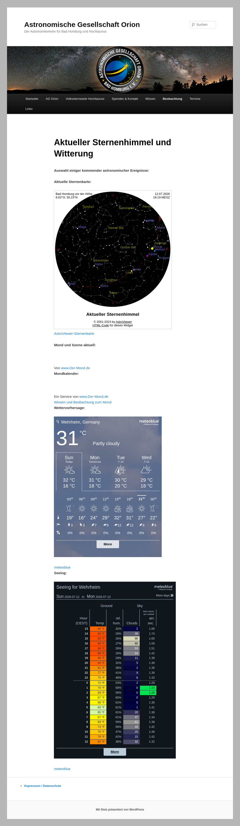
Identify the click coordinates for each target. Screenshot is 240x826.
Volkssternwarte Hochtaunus (85, 98)
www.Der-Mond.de (75, 368)
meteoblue (62, 567)
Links (28, 109)
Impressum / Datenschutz (42, 786)
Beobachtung (172, 98)
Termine (195, 98)
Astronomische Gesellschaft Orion (82, 24)
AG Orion (52, 98)
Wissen (150, 98)
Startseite (31, 98)
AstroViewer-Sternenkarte (74, 333)
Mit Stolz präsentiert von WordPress (120, 809)
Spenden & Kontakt (125, 98)
